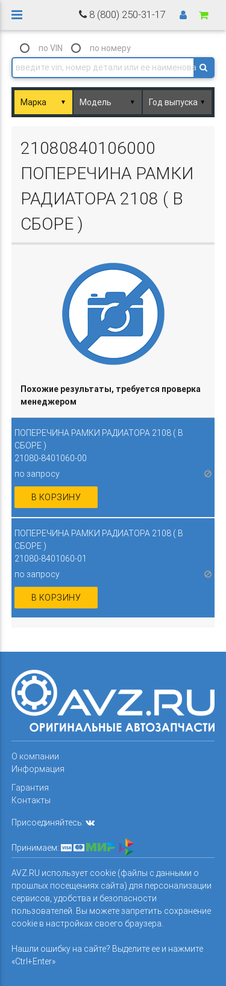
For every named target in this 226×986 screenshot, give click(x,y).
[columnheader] (113, 396)
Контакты (31, 800)
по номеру (110, 48)
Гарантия (30, 787)
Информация (37, 769)
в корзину (56, 497)
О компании (35, 756)
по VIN (51, 48)
